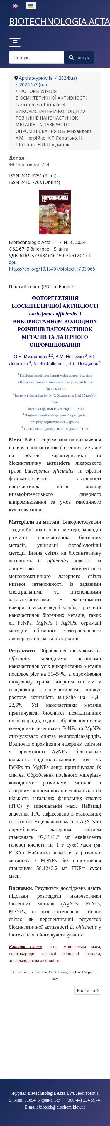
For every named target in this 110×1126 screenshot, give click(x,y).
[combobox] (37, 57)
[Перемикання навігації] (15, 42)
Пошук (79, 57)
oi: (14, 262)
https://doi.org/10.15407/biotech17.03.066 (52, 269)
